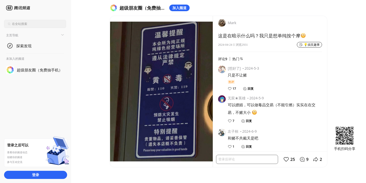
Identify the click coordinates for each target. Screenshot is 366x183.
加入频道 (179, 7)
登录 (35, 174)
